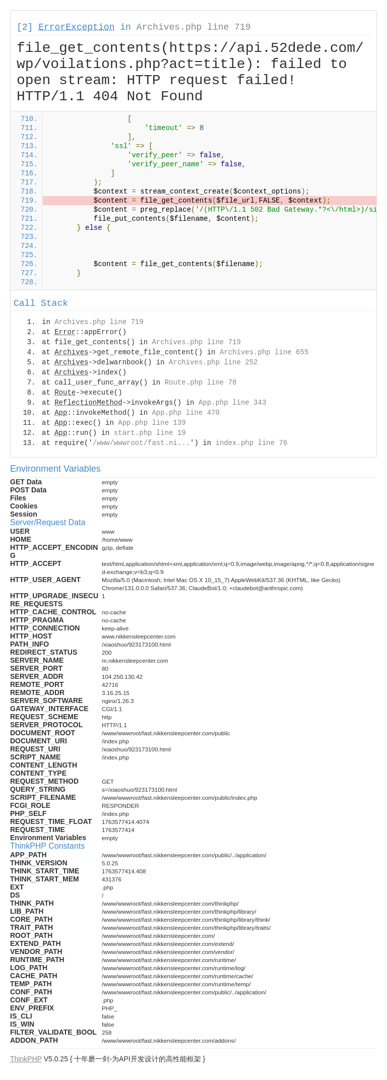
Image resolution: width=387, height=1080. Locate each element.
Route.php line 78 (201, 382)
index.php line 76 (251, 443)
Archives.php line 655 (264, 352)
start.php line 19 (150, 433)
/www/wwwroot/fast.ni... (141, 443)
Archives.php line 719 (194, 27)
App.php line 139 (151, 423)
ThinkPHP (26, 1059)
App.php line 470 (185, 413)
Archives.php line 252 (213, 362)
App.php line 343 (232, 403)
